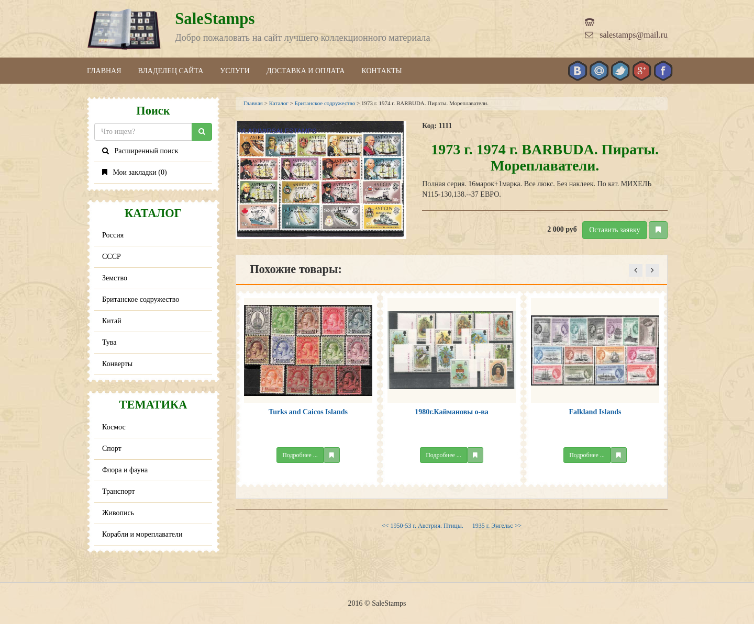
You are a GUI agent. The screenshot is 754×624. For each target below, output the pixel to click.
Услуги (235, 71)
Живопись (118, 513)
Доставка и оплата (306, 71)
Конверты (117, 364)
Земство (114, 278)
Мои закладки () (134, 172)
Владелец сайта (171, 71)
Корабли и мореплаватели (142, 534)
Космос (114, 427)
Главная (104, 71)
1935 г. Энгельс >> (497, 525)
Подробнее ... (300, 455)
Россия (113, 235)
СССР (111, 256)
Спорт (111, 448)
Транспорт (118, 491)
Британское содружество (140, 299)
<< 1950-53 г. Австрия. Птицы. (423, 525)
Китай (111, 321)
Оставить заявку (614, 230)
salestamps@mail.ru (626, 34)
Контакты (381, 71)
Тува (109, 342)
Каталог (279, 103)
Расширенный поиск (140, 151)
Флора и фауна (125, 470)
